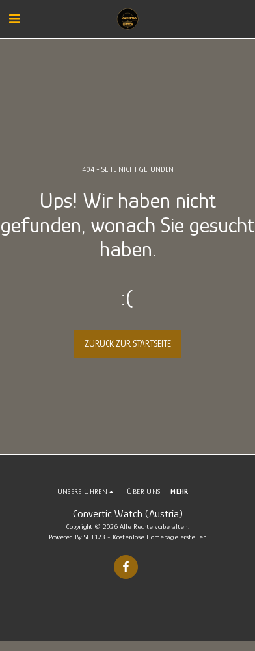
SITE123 (94, 537)
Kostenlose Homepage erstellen (160, 537)
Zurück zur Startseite (128, 343)
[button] (14, 19)
